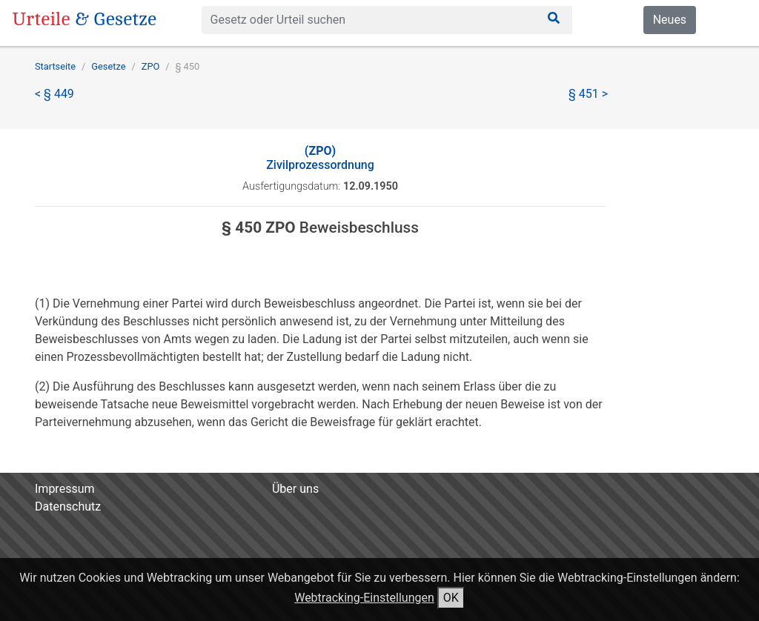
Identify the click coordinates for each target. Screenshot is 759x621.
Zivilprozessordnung (320, 158)
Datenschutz (68, 506)
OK (451, 598)
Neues (669, 20)
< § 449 (54, 94)
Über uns (295, 489)
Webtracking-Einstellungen (364, 598)
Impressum (65, 489)
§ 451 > (588, 94)
